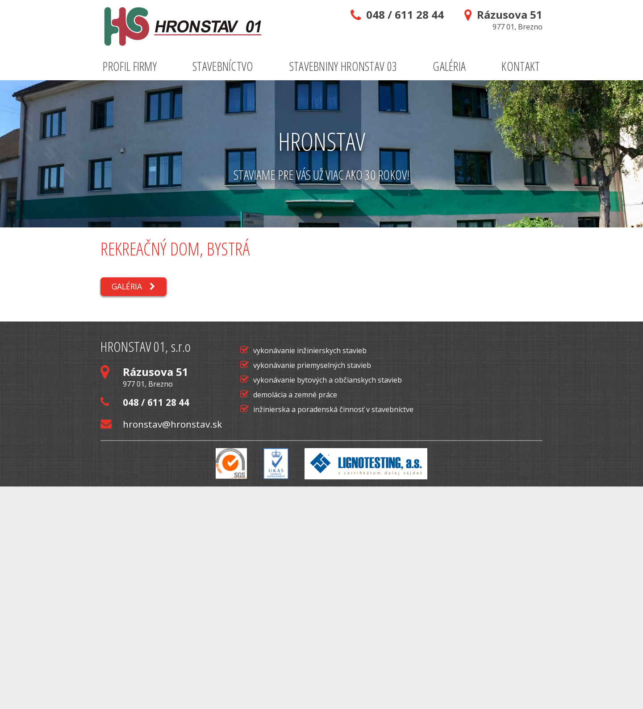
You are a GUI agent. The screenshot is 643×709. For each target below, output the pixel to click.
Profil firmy (130, 66)
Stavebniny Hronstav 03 (343, 66)
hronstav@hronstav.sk (161, 647)
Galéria (449, 66)
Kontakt (520, 66)
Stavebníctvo (223, 66)
